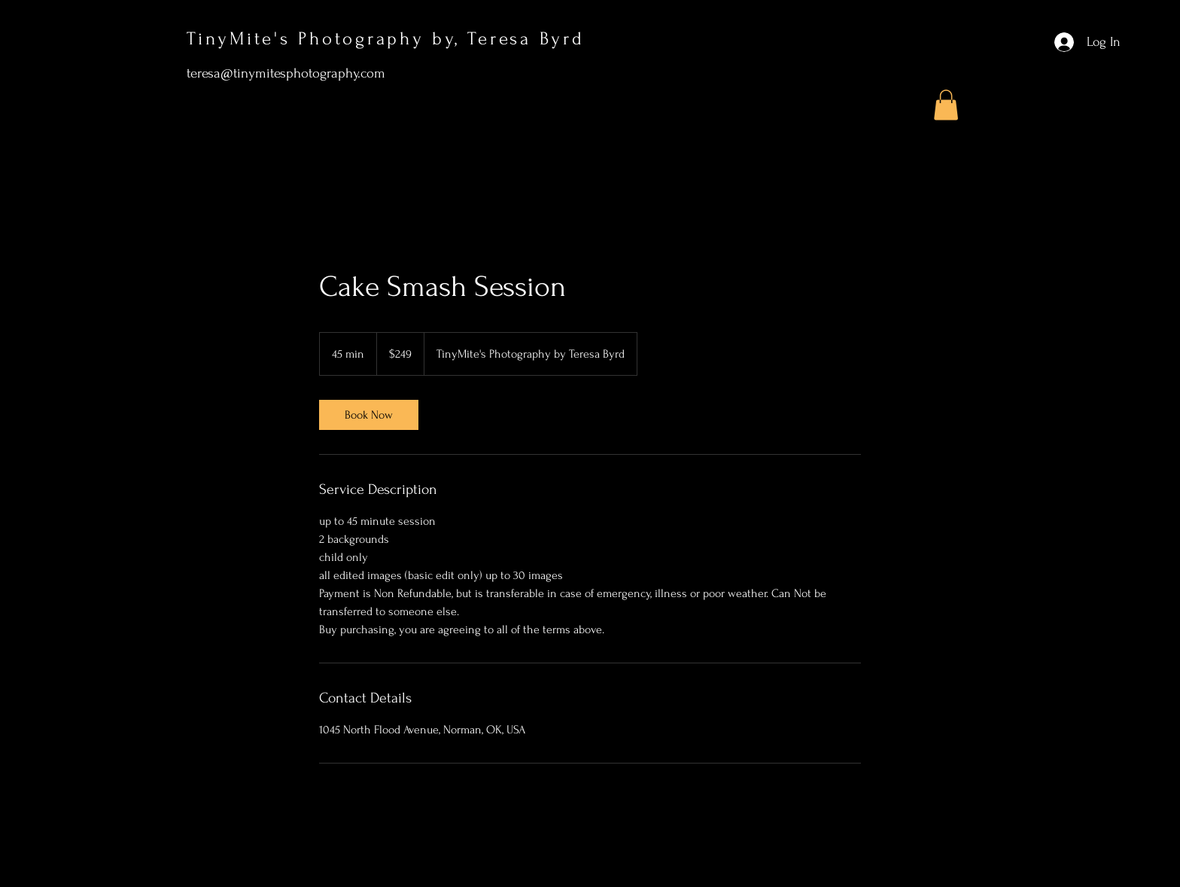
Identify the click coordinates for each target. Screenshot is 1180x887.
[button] (946, 105)
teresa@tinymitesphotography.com (286, 73)
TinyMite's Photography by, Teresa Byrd (389, 39)
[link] (368, 415)
